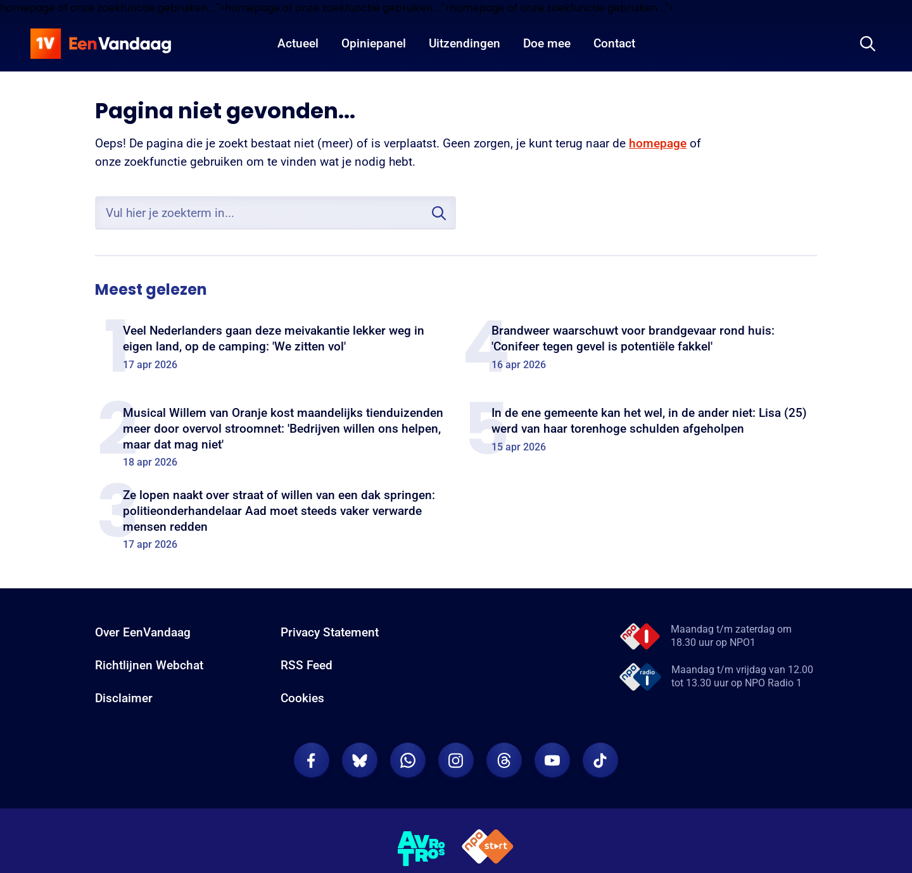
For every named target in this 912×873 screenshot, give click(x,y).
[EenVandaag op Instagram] (456, 760)
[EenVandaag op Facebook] (311, 760)
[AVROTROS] (422, 849)
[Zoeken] (868, 43)
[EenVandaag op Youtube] (552, 760)
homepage (658, 143)
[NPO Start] (487, 849)
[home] (100, 43)
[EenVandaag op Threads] (504, 760)
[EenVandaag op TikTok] (600, 760)
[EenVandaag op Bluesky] (359, 760)
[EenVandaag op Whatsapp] (408, 760)
